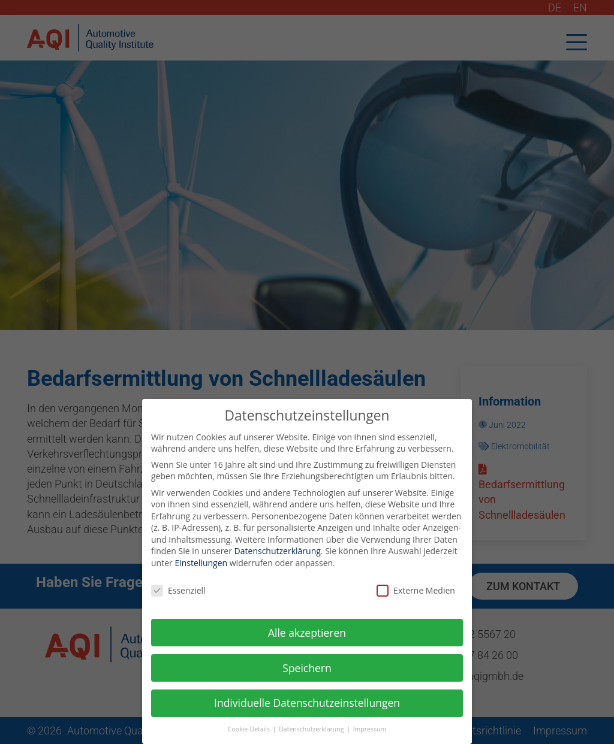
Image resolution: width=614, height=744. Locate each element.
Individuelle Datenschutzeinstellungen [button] (307, 706)
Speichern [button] (306, 671)
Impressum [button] (369, 732)
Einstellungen (200, 566)
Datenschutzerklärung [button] (312, 732)
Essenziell (178, 594)
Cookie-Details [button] (250, 732)
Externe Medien (416, 594)
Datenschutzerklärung (277, 554)
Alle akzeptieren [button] (307, 635)
